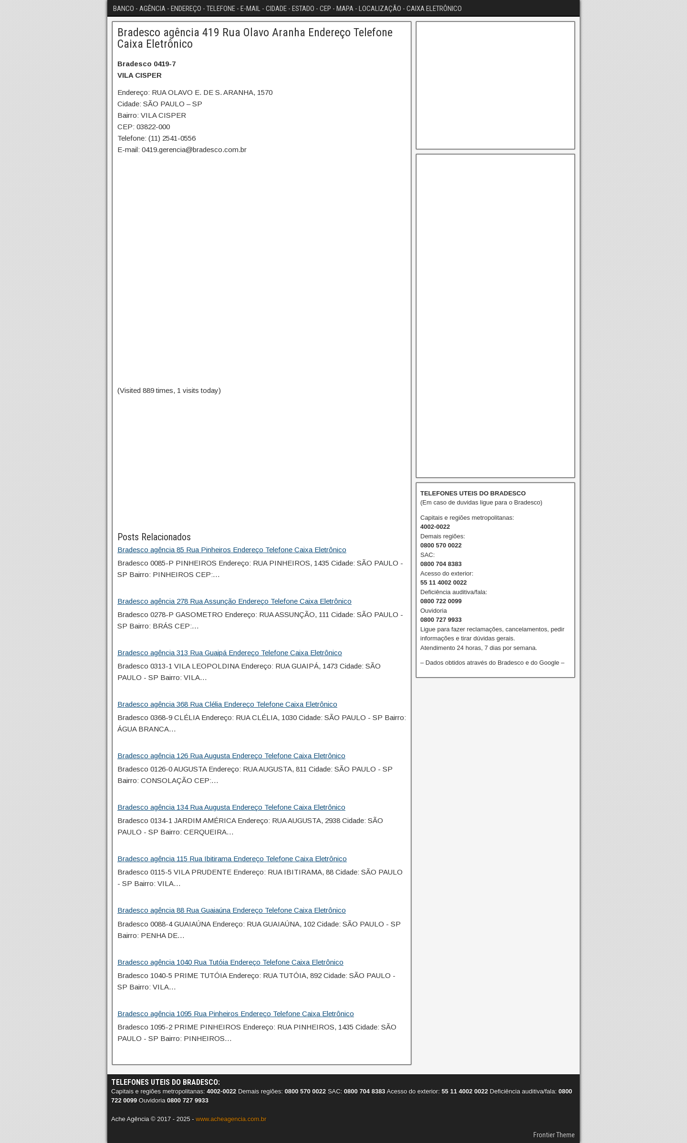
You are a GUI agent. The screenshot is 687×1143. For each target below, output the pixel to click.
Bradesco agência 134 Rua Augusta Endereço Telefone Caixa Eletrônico (231, 807)
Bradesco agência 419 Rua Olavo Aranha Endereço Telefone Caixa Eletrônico (255, 38)
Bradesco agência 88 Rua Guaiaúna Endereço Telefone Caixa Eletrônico (231, 910)
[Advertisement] (261, 463)
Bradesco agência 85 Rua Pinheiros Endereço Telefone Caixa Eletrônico (231, 550)
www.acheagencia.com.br (231, 1118)
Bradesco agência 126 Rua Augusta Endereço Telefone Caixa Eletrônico (231, 756)
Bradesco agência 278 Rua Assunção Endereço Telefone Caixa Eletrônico (234, 601)
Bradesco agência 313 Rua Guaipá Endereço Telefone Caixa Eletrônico (229, 653)
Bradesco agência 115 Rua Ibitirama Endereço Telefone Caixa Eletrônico (232, 859)
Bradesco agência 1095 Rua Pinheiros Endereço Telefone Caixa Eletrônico (235, 1013)
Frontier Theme (554, 1135)
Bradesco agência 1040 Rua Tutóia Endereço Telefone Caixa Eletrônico (230, 962)
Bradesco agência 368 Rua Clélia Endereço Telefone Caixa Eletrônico (227, 704)
